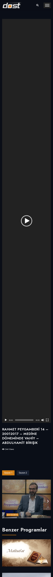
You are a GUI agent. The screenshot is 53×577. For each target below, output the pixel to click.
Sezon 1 (8, 472)
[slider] (24, 420)
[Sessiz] (42, 420)
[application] (26, 221)
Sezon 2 (23, 472)
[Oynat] (5, 420)
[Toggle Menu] (47, 5)
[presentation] (48, 501)
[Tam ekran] (47, 420)
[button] (26, 220)
